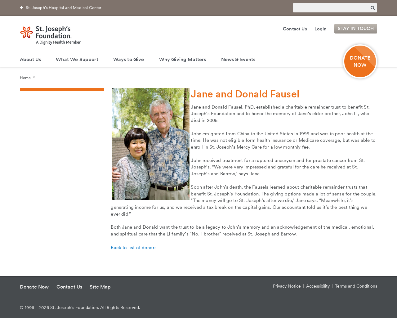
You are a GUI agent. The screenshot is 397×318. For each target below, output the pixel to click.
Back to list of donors (134, 247)
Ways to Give (128, 59)
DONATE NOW (360, 61)
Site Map (100, 287)
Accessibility (318, 286)
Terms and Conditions (356, 286)
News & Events (238, 59)
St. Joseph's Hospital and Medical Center (63, 7)
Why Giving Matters (182, 59)
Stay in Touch (356, 29)
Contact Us (295, 29)
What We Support (77, 59)
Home (25, 77)
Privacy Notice (287, 286)
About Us (30, 59)
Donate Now (34, 287)
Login (320, 29)
